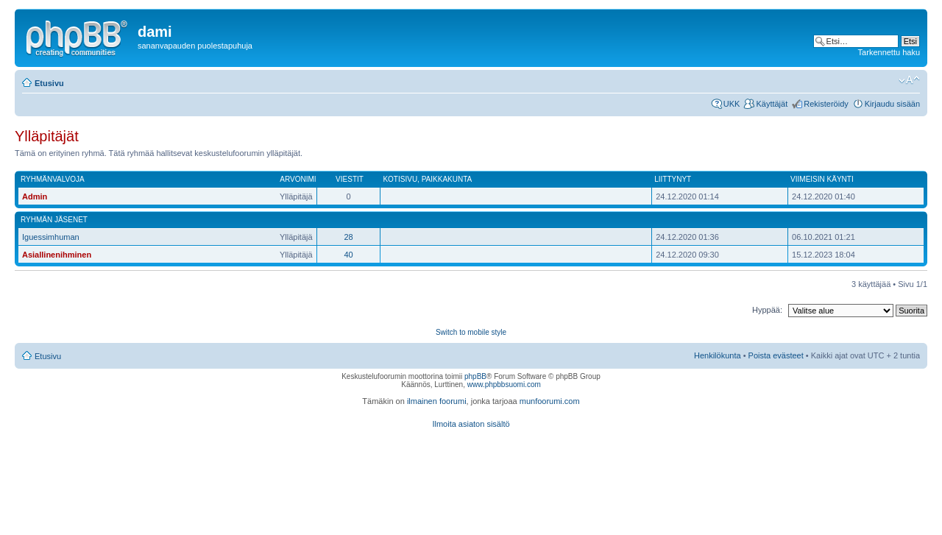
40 (348, 254)
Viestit (350, 179)
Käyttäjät (771, 103)
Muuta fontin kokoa (909, 80)
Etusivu (49, 83)
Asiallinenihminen (56, 254)
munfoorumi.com (550, 401)
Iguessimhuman (50, 237)
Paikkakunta (447, 179)
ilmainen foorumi (437, 401)
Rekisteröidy (826, 103)
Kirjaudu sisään (892, 103)
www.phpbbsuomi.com (504, 384)
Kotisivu (400, 179)
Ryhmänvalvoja (53, 179)
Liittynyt (672, 179)
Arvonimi (298, 179)
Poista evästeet (776, 355)
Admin (34, 196)
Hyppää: (767, 309)
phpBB (475, 376)
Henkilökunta (717, 355)
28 (348, 237)
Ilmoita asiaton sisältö (470, 423)
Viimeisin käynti (822, 179)
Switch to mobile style (471, 332)
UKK (731, 103)
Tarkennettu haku (889, 52)
